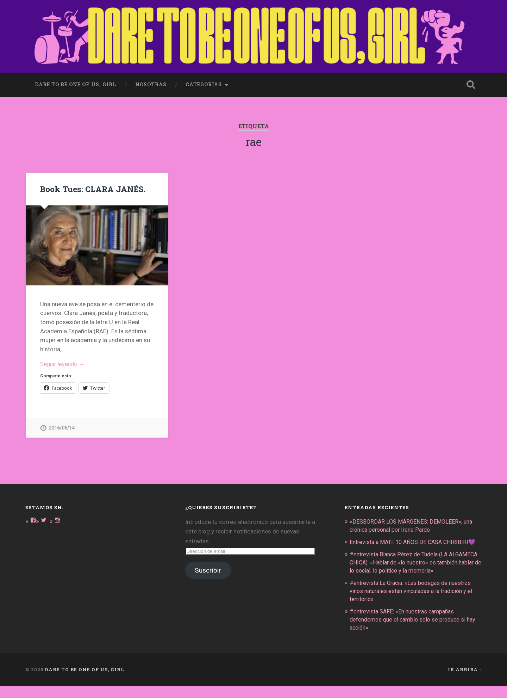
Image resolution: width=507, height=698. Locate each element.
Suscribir (208, 570)
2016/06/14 (62, 428)
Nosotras (151, 83)
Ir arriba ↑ (465, 682)
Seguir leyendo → (63, 363)
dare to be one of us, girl (75, 83)
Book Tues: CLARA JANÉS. (92, 187)
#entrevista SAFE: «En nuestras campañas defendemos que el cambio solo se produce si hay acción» (411, 632)
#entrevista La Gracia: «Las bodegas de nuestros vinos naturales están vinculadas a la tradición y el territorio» (415, 604)
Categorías (204, 83)
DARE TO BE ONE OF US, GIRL (84, 682)
